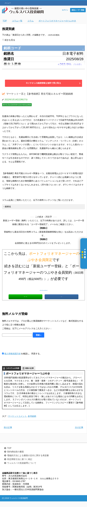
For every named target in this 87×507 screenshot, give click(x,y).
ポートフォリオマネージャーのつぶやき (17, 104)
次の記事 (79, 433)
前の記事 (8, 433)
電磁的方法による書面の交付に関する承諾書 (28, 461)
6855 (79, 48)
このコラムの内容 (12, 374)
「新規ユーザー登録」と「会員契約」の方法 (43, 289)
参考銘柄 (32, 422)
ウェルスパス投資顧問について (21, 468)
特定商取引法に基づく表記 (19, 465)
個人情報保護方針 (12, 359)
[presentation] (22, 350)
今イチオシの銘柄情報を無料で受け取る (43, 83)
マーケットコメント (17, 422)
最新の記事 (29, 374)
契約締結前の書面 (15, 457)
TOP (9, 454)
